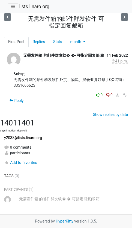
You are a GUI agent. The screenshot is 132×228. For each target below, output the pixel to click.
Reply (16, 100)
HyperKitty (64, 221)
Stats (57, 42)
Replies (39, 42)
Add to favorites (20, 162)
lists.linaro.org (34, 6)
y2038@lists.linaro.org (23, 138)
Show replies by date (110, 114)
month (76, 42)
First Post (16, 42)
